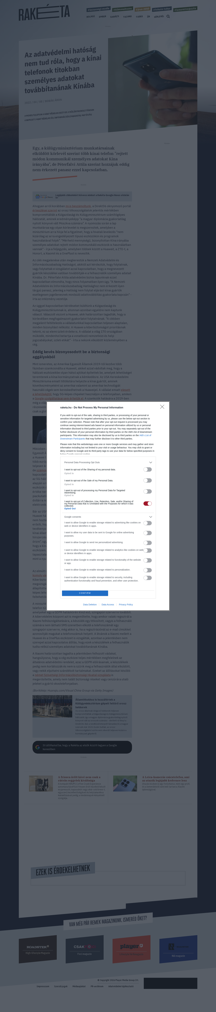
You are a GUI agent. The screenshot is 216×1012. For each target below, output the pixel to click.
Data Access (108, 604)
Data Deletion (90, 604)
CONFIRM (85, 593)
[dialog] (108, 506)
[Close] (163, 408)
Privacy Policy (126, 604)
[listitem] (108, 462)
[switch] (147, 469)
